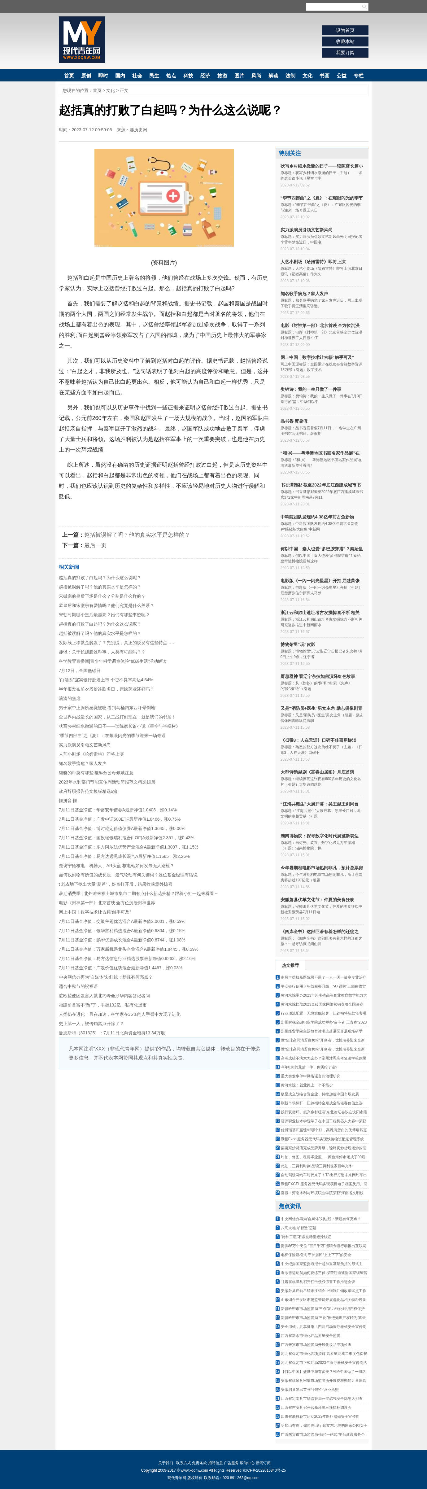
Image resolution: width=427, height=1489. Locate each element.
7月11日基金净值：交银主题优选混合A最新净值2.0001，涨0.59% (122, 921)
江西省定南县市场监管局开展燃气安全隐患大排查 (322, 1398)
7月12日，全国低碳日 (80, 670)
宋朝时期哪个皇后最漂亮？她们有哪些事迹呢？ (104, 614)
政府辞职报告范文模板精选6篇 (88, 791)
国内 (120, 75)
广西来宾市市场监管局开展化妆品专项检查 (316, 1345)
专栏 (359, 75)
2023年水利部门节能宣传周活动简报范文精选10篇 (107, 781)
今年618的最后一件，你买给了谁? (309, 1067)
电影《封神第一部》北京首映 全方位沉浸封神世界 (107, 902)
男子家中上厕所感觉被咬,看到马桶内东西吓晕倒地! (108, 707)
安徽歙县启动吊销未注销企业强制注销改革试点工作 (323, 1291)
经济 (205, 75)
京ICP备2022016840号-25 (264, 1470)
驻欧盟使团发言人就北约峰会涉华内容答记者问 (104, 995)
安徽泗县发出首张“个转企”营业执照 (310, 1389)
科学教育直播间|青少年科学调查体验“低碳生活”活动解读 (113, 661)
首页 (69, 75)
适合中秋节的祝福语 (78, 986)
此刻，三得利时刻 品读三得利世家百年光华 (316, 1166)
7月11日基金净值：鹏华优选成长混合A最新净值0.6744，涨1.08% (122, 939)
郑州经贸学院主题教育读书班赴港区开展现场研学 (322, 1031)
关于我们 (165, 1463)
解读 (273, 75)
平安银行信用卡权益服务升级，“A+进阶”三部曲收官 (323, 986)
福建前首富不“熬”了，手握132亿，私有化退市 (103, 1004)
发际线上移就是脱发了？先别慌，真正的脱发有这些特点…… (117, 642)
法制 (290, 75)
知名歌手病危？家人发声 (83, 763)
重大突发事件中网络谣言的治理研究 (310, 1076)
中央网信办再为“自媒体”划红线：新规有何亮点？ (106, 977)
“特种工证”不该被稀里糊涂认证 (306, 1237)
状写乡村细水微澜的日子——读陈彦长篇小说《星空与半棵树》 (119, 726)
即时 (103, 75)
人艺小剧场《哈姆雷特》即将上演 (91, 754)
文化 (307, 75)
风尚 (256, 75)
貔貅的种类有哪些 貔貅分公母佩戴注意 (96, 772)
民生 (154, 75)
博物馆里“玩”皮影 (298, 644)
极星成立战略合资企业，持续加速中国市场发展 (320, 1094)
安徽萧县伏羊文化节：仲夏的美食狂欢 (317, 899)
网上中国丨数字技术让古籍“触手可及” (95, 912)
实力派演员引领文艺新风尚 (85, 744)
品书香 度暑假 (294, 421)
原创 (86, 75)
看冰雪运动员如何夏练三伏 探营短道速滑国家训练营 (324, 1273)
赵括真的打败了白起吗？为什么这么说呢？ (100, 577)
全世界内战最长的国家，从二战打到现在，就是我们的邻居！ (117, 716)
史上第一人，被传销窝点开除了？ (91, 1023)
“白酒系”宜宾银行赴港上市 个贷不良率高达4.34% (106, 679)
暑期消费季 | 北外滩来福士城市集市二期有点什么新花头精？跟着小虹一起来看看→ (138, 893)
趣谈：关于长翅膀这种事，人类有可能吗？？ (102, 651)
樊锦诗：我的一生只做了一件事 (311, 389)
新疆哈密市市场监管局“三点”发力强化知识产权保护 (323, 1309)
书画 (324, 75)
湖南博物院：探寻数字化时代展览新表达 (320, 835)
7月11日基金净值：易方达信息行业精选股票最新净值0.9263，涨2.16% (127, 958)
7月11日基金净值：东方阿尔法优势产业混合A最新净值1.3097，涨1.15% (128, 847)
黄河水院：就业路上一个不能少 (307, 1085)
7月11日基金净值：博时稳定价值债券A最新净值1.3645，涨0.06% (122, 828)
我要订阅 (345, 52)
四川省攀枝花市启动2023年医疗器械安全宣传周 (320, 1416)
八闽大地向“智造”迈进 (299, 1228)
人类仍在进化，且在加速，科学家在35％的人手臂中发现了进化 (120, 1014)
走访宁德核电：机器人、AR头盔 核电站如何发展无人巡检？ (116, 865)
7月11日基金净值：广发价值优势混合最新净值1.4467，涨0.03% (121, 967)
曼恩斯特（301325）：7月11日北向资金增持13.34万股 (112, 1032)
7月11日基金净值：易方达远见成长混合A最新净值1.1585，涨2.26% (124, 856)
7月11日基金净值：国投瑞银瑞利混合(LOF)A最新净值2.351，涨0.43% (126, 837)
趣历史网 (138, 129)
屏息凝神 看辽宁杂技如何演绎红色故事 (318, 676)
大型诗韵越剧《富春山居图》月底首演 (317, 772)
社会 (137, 75)
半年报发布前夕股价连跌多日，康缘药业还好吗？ (106, 689)
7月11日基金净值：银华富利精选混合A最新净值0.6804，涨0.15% (122, 930)
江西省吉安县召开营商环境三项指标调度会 (316, 1407)
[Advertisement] (164, 1115)
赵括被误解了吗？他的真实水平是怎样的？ (137, 535)
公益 (341, 75)
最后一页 (95, 545)
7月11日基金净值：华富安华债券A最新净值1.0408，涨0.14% (118, 809)
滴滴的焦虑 (70, 698)
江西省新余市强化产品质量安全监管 (310, 1336)
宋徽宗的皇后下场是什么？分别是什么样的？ (102, 596)
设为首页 (345, 30)
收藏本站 (345, 41)
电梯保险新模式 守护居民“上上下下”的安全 (316, 1255)
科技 (188, 75)
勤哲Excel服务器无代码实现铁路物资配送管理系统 (322, 1139)
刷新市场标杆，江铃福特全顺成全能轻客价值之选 (322, 1103)
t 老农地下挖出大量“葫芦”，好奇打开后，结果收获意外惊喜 (115, 884)
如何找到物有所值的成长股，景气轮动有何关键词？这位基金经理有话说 (128, 874)
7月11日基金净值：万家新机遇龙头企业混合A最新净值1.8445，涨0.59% (128, 949)
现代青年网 (82, 39)
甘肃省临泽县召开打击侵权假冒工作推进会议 (318, 1282)
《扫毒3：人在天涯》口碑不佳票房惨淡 (319, 740)
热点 (171, 75)
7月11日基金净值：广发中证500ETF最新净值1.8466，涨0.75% (120, 819)
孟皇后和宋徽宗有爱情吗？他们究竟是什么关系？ (106, 605)
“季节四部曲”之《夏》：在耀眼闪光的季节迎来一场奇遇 (112, 735)
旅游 (222, 75)
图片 (239, 75)
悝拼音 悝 (68, 800)
